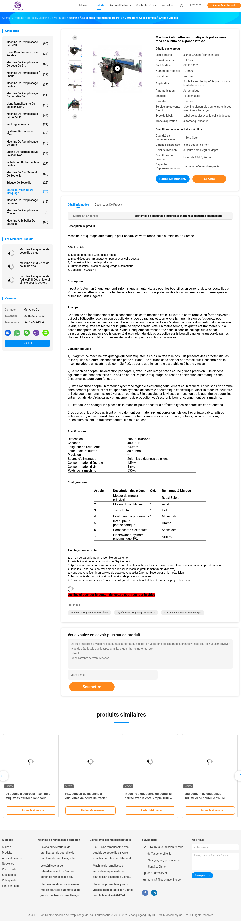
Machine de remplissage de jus (27, 84)
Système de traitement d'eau (27, 133)
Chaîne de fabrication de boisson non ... (27, 153)
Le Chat (27, 343)
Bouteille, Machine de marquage (27, 191)
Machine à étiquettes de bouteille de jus (34, 251)
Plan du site (9, 869)
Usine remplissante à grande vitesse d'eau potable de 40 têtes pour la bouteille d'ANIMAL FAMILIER (113, 890)
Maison (6, 847)
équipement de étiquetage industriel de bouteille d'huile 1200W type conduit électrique (206, 798)
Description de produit (108, 204)
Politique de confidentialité (10, 883)
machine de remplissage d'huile (27, 212)
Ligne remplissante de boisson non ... (27, 105)
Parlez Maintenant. (224, 5)
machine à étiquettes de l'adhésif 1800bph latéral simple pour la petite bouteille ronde (35, 279)
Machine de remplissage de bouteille (27, 115)
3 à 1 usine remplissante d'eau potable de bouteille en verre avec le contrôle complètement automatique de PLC (112, 853)
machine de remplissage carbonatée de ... (27, 95)
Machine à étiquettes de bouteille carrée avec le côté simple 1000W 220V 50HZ (148, 798)
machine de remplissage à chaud (27, 74)
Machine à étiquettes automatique (182, 612)
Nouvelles (8, 863)
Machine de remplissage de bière (27, 143)
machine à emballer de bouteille (27, 222)
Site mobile (9, 874)
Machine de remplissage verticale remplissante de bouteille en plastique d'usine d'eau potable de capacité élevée (113, 871)
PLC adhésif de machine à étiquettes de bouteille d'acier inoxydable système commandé (87, 798)
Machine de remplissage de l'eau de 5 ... (27, 64)
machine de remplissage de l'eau (27, 43)
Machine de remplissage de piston (27, 201)
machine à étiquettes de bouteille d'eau (34, 264)
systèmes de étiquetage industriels (136, 612)
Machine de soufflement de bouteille (27, 174)
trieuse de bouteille (27, 183)
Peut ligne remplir (27, 124)
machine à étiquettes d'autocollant (89, 612)
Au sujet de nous (12, 858)
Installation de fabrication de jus (27, 164)
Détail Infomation (78, 204)
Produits (7, 852)
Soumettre (92, 686)
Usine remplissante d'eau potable (27, 54)
